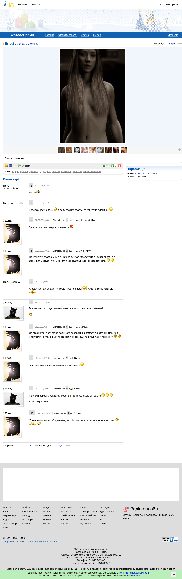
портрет (15, 171)
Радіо (6, 527)
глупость (56, 171)
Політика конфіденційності (43, 541)
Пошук (45, 507)
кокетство (77, 171)
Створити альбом (67, 35)
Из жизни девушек (27, 43)
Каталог (85, 507)
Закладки (105, 507)
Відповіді (85, 523)
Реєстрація (172, 4)
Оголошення (29, 511)
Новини (84, 519)
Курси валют (107, 511)
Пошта (7, 507)
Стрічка (85, 35)
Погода (46, 511)
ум (40, 171)
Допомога (173, 35)
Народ (26, 515)
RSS (5, 511)
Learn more (133, 575)
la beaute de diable (92, 171)
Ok (173, 574)
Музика (65, 523)
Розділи (36, 4)
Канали (97, 35)
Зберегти (24, 165)
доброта (47, 171)
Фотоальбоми (88, 515)
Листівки (46, 519)
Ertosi (9, 43)
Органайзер (10, 523)
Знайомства (68, 515)
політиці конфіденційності (134, 572)
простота (33, 171)
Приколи (46, 515)
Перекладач (10, 515)
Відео (6, 519)
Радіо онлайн (144, 508)
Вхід (159, 4)
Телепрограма (88, 511)
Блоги (103, 515)
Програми (66, 507)
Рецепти (46, 523)
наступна (172, 43)
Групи (103, 523)
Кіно (102, 519)
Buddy (7, 302)
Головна (22, 4)
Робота (26, 507)
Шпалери (27, 519)
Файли (26, 523)
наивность (66, 171)
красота (24, 171)
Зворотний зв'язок (13, 541)
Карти (64, 519)
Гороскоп (66, 511)
